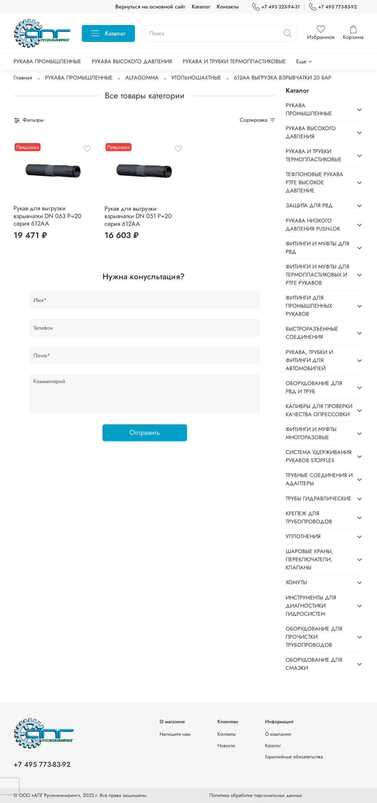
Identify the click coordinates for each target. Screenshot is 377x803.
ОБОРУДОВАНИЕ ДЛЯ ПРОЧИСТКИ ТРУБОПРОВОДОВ (314, 637)
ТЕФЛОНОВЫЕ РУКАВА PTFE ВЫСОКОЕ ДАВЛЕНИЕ (314, 182)
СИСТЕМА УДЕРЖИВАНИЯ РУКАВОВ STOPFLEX (319, 456)
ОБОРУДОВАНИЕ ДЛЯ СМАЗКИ (314, 664)
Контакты (228, 6)
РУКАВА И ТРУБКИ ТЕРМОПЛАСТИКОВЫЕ (234, 61)
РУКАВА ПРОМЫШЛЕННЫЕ (47, 61)
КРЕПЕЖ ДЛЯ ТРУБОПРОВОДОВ (309, 517)
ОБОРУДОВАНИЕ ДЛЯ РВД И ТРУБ (314, 387)
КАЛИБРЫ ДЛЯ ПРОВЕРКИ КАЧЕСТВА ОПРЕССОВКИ (319, 410)
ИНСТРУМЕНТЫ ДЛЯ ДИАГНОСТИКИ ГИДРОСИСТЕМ (311, 606)
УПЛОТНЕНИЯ (303, 536)
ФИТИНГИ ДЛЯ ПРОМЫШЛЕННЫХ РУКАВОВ (309, 306)
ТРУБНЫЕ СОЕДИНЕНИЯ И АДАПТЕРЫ (319, 479)
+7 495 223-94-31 (276, 6)
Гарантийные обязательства (294, 756)
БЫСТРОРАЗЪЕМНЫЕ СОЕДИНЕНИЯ (312, 333)
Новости (226, 745)
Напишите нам (175, 734)
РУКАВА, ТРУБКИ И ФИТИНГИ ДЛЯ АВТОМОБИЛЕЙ (309, 360)
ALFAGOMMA (142, 77)
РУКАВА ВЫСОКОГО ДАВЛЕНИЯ (132, 61)
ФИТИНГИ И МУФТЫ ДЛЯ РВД (317, 248)
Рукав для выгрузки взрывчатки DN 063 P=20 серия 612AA (47, 216)
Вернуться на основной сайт (150, 6)
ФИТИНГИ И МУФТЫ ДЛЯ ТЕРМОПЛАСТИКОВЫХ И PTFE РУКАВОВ (317, 275)
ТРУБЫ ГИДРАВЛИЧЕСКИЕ (318, 498)
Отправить (144, 433)
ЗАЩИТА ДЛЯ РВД (309, 205)
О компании (278, 734)
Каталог (201, 6)
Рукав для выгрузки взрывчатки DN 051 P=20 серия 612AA (138, 216)
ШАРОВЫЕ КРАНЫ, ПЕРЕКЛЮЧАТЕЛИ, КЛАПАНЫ (309, 559)
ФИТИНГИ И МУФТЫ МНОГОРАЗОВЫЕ (311, 433)
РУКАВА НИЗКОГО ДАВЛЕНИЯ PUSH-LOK (313, 225)
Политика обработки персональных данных (255, 795)
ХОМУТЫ (296, 582)
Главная (23, 77)
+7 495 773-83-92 (333, 6)
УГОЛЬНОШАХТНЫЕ (196, 77)
